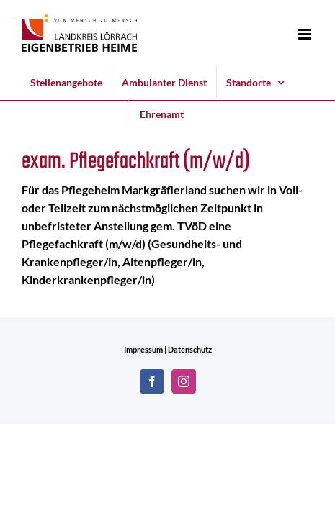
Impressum (143, 349)
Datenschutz (190, 349)
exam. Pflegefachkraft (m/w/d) (136, 161)
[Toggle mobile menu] (305, 34)
